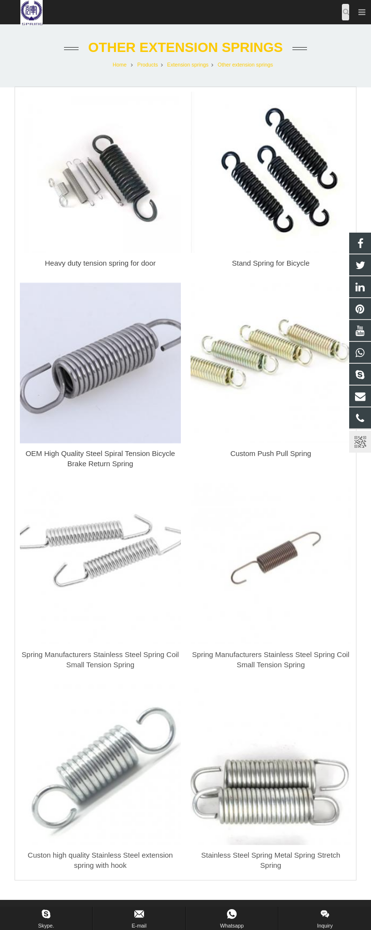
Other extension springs (185, 47)
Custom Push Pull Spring (270, 453)
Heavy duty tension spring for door (100, 263)
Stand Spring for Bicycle (270, 263)
